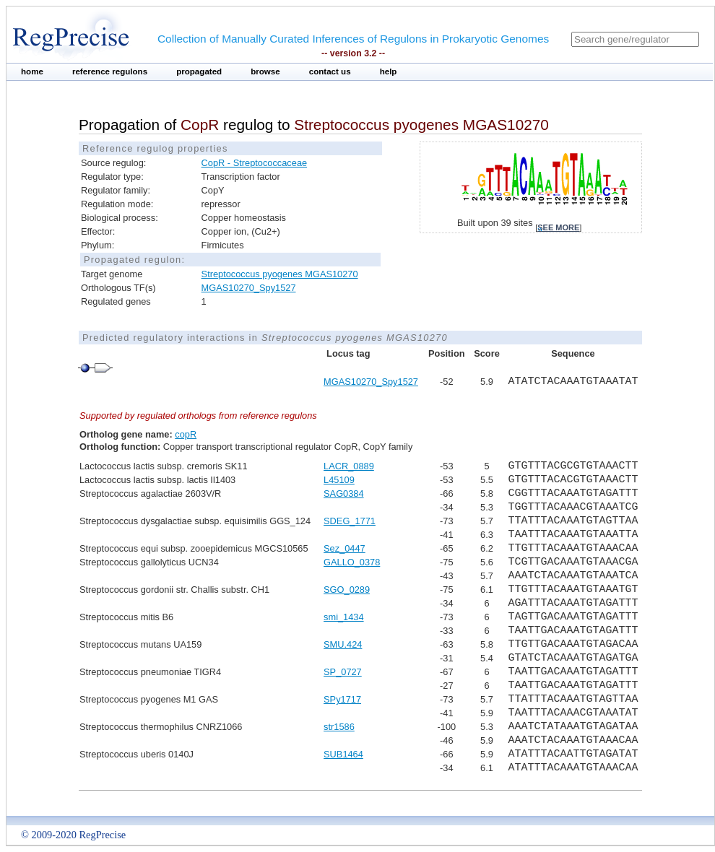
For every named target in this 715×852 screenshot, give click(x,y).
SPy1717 (342, 699)
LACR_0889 (349, 466)
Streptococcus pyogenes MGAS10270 (280, 274)
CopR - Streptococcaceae (255, 162)
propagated (199, 71)
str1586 (339, 726)
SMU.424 (343, 644)
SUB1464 (343, 754)
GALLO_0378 (352, 562)
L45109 (339, 479)
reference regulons (109, 71)
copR (185, 434)
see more (558, 227)
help (388, 71)
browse (265, 71)
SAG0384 (344, 493)
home (32, 71)
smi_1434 (344, 617)
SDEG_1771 (350, 521)
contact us (330, 71)
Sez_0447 (344, 548)
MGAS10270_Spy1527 (249, 287)
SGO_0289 (347, 589)
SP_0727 (343, 671)
